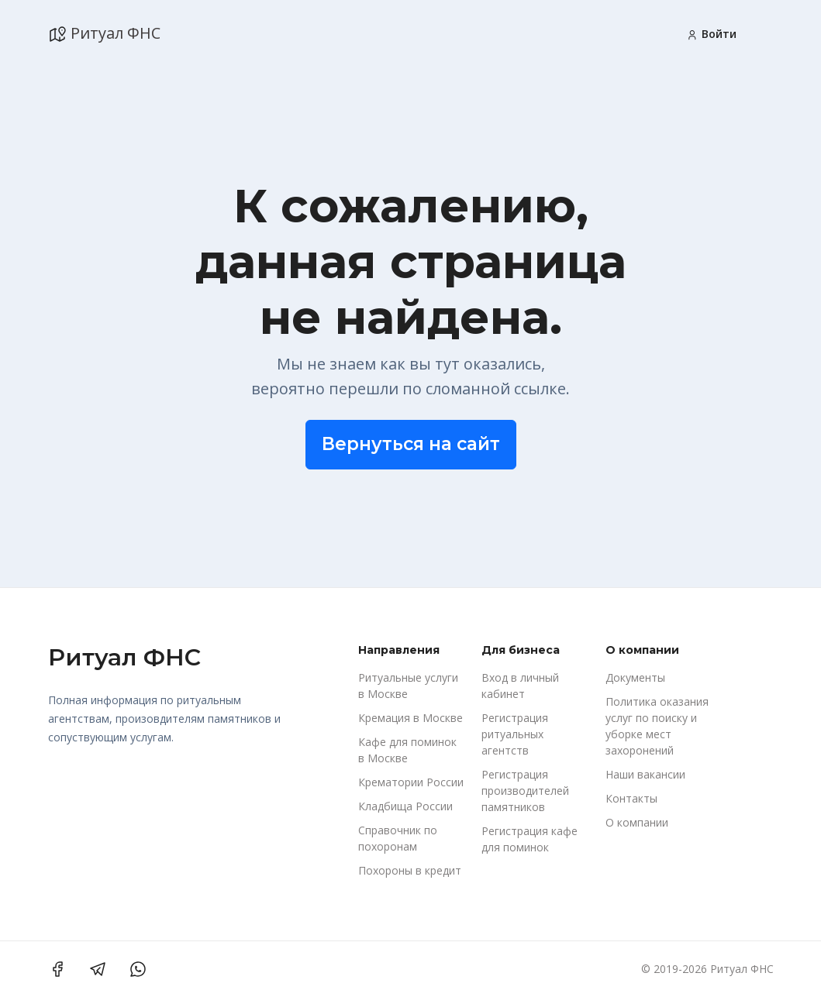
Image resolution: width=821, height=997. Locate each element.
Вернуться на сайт (411, 444)
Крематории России (411, 782)
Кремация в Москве (410, 717)
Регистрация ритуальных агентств (514, 734)
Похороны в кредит (409, 870)
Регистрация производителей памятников (525, 790)
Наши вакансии (645, 774)
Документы (635, 677)
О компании (636, 822)
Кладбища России (405, 806)
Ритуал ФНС (104, 33)
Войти (711, 33)
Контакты (631, 798)
